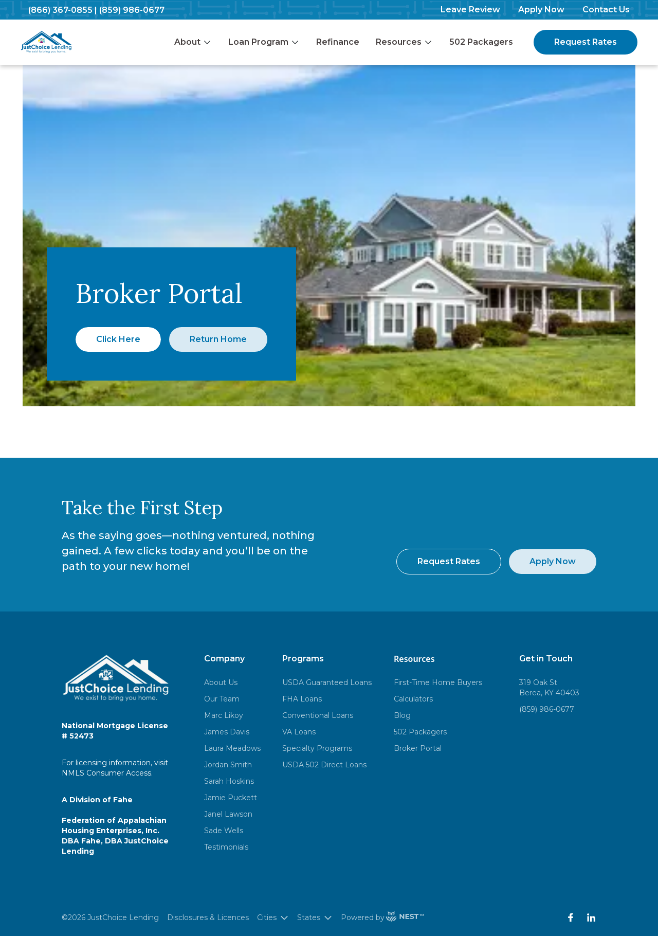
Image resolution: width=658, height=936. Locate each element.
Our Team (222, 699)
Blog (402, 715)
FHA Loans (302, 699)
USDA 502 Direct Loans (324, 764)
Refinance (337, 42)
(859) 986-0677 (131, 10)
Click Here (118, 339)
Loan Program (264, 42)
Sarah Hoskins (229, 781)
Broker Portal (418, 748)
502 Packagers (481, 42)
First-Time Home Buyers (438, 682)
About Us (220, 682)
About (193, 42)
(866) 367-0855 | (62, 10)
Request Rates (585, 42)
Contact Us (606, 9)
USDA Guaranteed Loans (327, 682)
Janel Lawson (228, 814)
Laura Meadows (232, 748)
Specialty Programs (317, 748)
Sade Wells (223, 830)
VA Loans (299, 731)
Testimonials (226, 847)
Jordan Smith (228, 764)
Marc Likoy (223, 715)
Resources (404, 42)
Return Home (218, 339)
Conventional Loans (317, 715)
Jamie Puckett (230, 797)
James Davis (226, 731)
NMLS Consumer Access (106, 773)
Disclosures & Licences (208, 917)
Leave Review (470, 9)
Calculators (413, 699)
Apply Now (541, 9)
